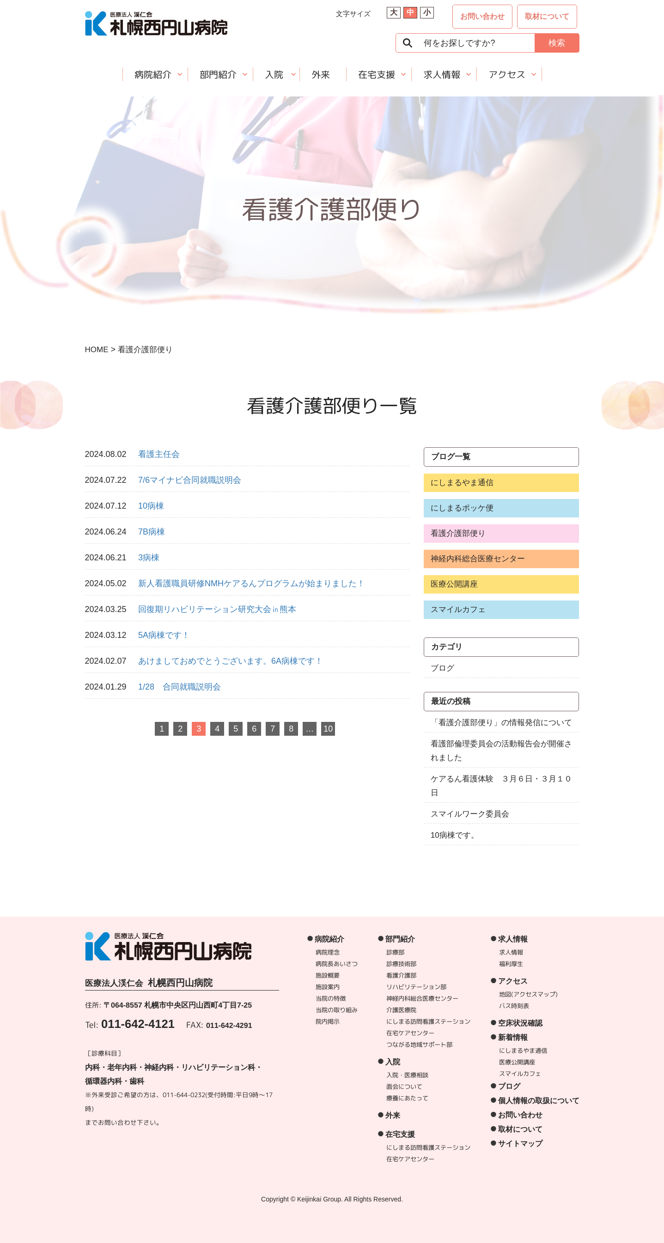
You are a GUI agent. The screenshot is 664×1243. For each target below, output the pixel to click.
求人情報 (441, 74)
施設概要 (328, 975)
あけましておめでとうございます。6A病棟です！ (230, 661)
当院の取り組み (337, 1010)
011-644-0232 (183, 1094)
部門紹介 (217, 74)
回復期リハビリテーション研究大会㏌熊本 (217, 609)
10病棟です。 (455, 835)
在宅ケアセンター (410, 1033)
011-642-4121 (138, 1023)
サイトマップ (520, 1143)
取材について (547, 16)
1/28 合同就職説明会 (179, 686)
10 (328, 728)
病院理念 (328, 952)
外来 (320, 74)
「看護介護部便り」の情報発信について (501, 722)
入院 (273, 74)
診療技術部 (401, 964)
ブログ (442, 668)
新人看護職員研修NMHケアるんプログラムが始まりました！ (251, 583)
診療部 (395, 952)
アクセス (506, 74)
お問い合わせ (482, 16)
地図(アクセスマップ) (528, 994)
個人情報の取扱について (538, 1101)
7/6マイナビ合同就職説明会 (189, 480)
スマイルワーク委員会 (470, 814)
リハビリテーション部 (416, 987)
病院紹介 (152, 74)
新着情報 (513, 1037)
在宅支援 (376, 74)
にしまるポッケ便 (462, 508)
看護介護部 (401, 975)
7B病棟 (151, 531)
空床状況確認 (520, 1023)
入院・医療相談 (407, 1075)
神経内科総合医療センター (478, 558)
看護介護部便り (458, 533)
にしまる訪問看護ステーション (428, 1021)
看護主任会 (159, 454)
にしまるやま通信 (462, 482)
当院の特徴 (331, 998)
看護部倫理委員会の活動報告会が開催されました (501, 750)
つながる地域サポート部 (419, 1044)
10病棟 (151, 505)
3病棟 (148, 557)
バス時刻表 (514, 1006)
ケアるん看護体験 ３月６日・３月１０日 (501, 786)
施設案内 (328, 987)
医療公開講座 (454, 584)
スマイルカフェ (458, 609)
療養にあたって (407, 1098)
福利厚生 (511, 964)
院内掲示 (328, 1021)
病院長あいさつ (337, 964)
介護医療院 (401, 1010)
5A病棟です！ (164, 635)
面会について (404, 1086)
